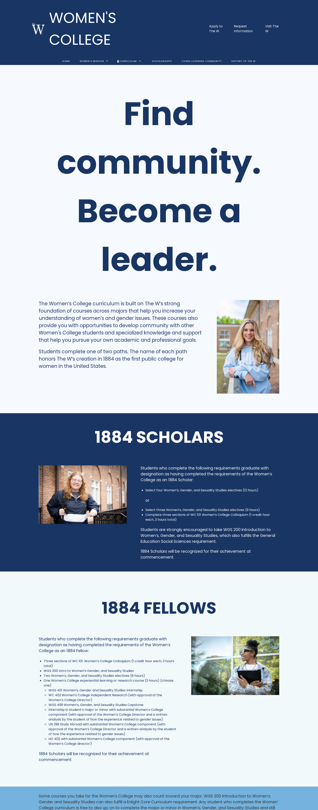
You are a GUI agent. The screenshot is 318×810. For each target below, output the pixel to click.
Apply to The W (216, 28)
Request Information (243, 28)
